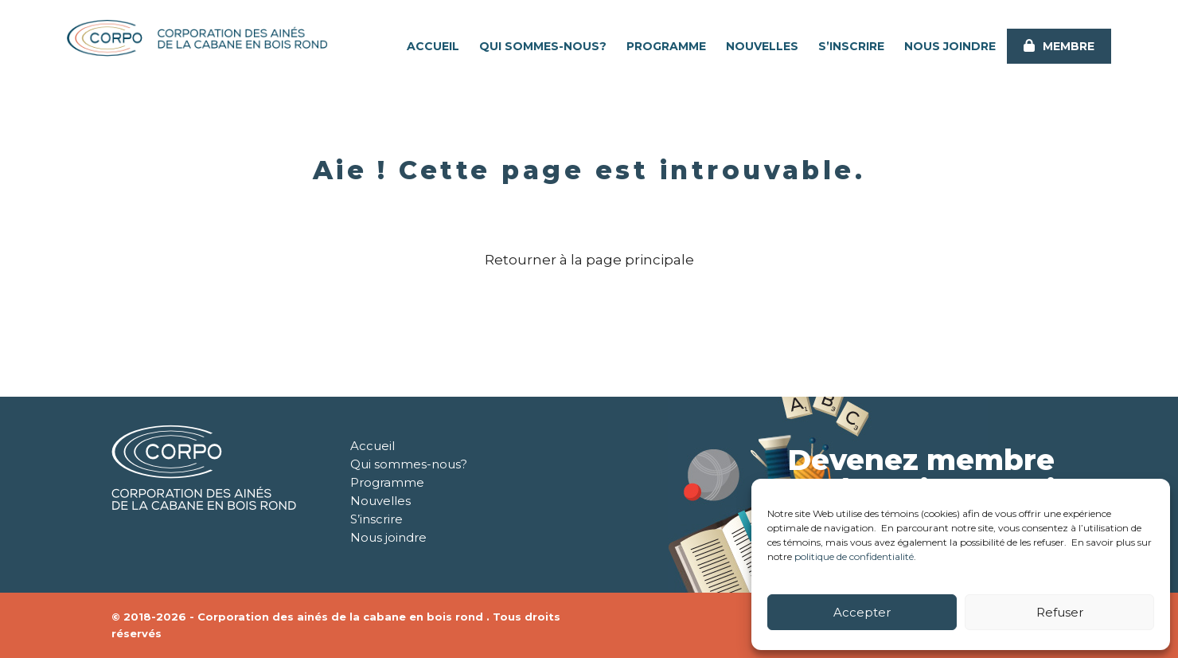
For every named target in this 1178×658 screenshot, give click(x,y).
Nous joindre (950, 46)
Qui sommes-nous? (543, 46)
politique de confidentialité (854, 556)
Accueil (433, 46)
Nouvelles (762, 46)
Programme (666, 46)
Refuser (1059, 612)
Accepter (862, 612)
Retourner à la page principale (589, 260)
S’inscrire (851, 46)
